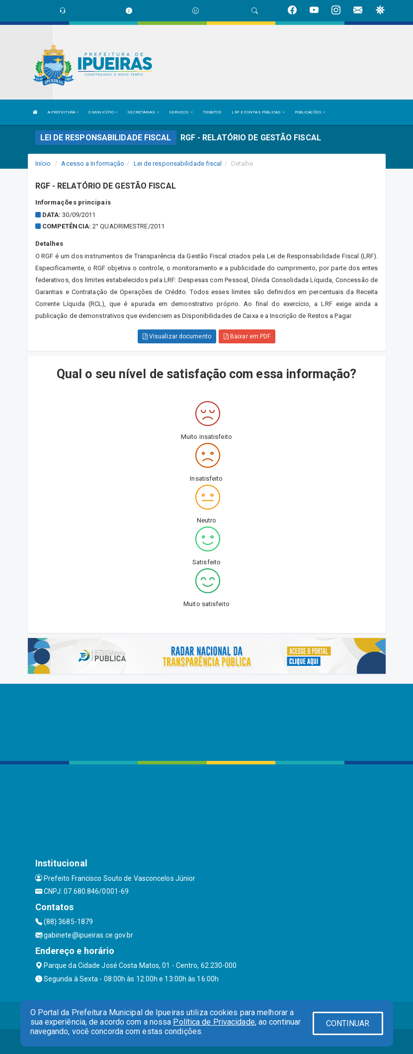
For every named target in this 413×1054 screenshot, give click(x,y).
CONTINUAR (348, 1023)
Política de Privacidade (213, 1022)
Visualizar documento (177, 336)
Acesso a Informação (92, 163)
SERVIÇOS (181, 112)
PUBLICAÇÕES (310, 112)
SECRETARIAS (143, 112)
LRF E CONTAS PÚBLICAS (258, 112)
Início (43, 163)
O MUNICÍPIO (102, 112)
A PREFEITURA (63, 112)
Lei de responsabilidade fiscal (178, 163)
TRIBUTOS (212, 112)
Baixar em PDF (247, 336)
